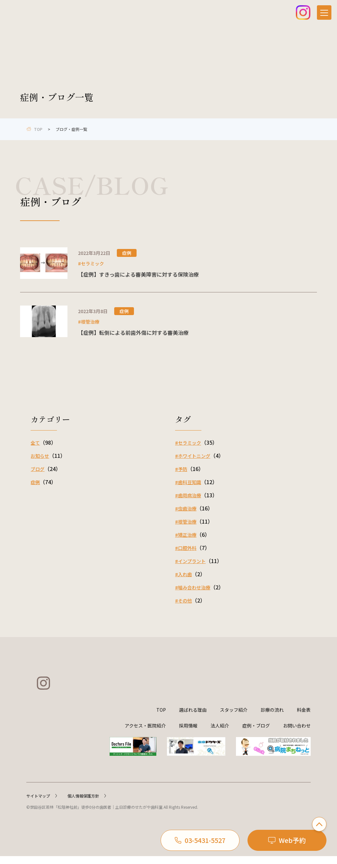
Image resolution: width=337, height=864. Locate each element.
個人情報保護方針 (86, 803)
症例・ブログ (256, 733)
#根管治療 (185, 521)
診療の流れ (272, 717)
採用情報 (188, 733)
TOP (161, 717)
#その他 (183, 600)
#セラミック (188, 442)
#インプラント (190, 561)
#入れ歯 (183, 574)
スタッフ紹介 (233, 717)
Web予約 (287, 840)
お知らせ (40, 456)
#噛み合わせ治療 (192, 587)
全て (35, 442)
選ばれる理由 (193, 717)
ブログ (37, 469)
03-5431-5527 (200, 840)
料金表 (304, 717)
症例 (35, 482)
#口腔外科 (185, 548)
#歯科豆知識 (188, 482)
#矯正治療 (185, 534)
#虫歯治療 (185, 508)
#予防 (181, 469)
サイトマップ (41, 803)
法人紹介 (220, 733)
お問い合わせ (297, 733)
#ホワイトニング (192, 456)
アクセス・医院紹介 (145, 733)
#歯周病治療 (188, 495)
